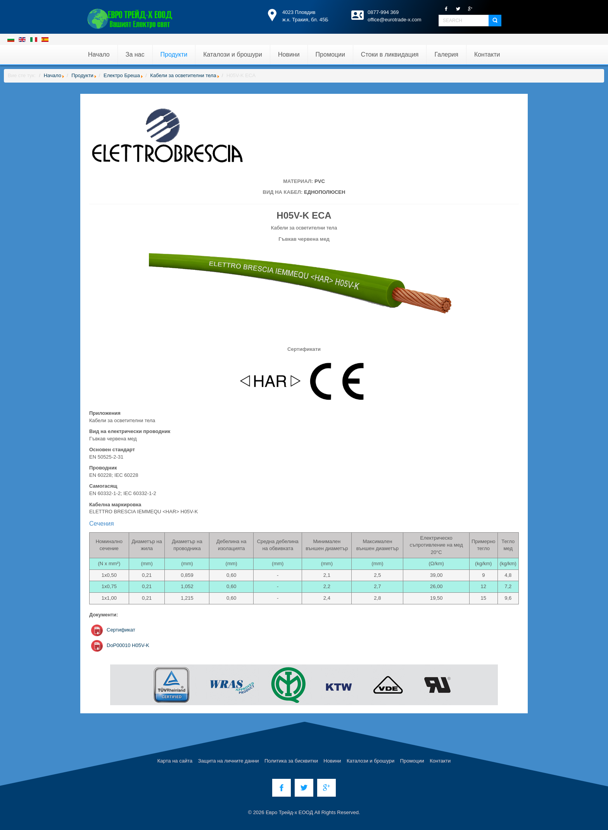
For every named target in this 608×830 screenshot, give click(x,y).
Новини (332, 761)
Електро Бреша (122, 75)
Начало (52, 75)
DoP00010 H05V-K (128, 645)
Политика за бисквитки (291, 761)
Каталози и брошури (370, 761)
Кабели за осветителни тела (183, 75)
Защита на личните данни (228, 761)
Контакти (440, 761)
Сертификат (121, 630)
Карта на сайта (174, 761)
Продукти (82, 75)
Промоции (412, 761)
